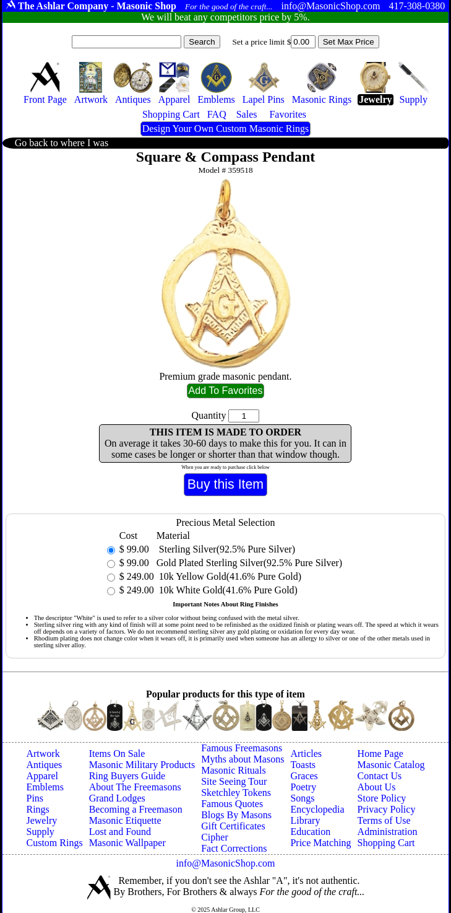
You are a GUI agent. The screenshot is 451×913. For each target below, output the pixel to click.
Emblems (44, 787)
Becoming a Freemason (136, 809)
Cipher (214, 837)
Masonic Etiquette (125, 820)
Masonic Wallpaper (127, 842)
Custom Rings (54, 842)
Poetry (303, 787)
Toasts (303, 764)
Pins (34, 798)
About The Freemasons (135, 787)
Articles (306, 753)
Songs (302, 798)
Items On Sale (117, 753)
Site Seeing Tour (234, 781)
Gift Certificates (233, 826)
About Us (377, 787)
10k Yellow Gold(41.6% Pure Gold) (229, 576)
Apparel (42, 776)
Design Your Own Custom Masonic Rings (225, 128)
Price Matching (320, 842)
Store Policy (382, 798)
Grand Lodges (117, 798)
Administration (388, 831)
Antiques (44, 764)
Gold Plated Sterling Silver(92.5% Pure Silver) (249, 562)
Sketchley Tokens (236, 792)
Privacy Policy (387, 809)
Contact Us (380, 776)
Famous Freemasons (241, 748)
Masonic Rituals (233, 770)
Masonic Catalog (391, 764)
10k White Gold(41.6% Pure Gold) (227, 590)
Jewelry (41, 820)
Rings (37, 809)
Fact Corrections (234, 848)
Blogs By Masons (236, 815)
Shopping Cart (386, 842)
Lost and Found (120, 831)
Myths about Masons (242, 759)
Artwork (42, 753)
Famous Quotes (232, 803)
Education (310, 831)
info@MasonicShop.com (225, 863)
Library (305, 820)
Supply (40, 831)
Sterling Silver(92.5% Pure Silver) (226, 549)
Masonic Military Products (142, 764)
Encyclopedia (317, 809)
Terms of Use (384, 820)
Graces (303, 776)
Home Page (380, 753)
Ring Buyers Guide (127, 776)
